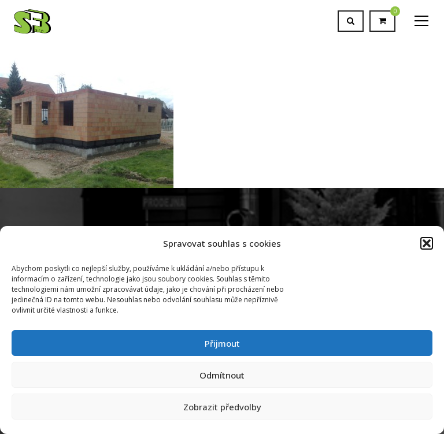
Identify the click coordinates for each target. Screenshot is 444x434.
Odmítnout (222, 375)
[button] (426, 243)
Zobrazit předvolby (222, 407)
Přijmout (222, 343)
